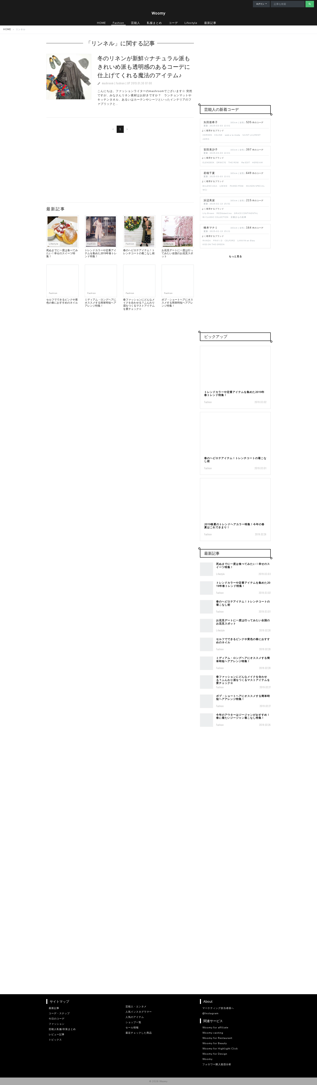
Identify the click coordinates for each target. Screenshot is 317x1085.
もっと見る (235, 256)
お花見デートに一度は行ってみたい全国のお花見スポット (177, 253)
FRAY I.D (217, 240)
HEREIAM (257, 162)
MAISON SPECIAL (255, 186)
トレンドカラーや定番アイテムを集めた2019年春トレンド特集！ (101, 253)
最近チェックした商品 (139, 1032)
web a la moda (232, 135)
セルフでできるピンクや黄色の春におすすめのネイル (62, 301)
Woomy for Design (214, 1053)
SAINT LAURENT (252, 135)
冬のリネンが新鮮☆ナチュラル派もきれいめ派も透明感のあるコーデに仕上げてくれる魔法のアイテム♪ (143, 66)
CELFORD (230, 240)
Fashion (120, 83)
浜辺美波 (209, 200)
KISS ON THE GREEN (214, 244)
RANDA (207, 240)
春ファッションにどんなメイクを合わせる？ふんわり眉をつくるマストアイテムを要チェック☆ (139, 304)
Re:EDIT (245, 162)
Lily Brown (208, 213)
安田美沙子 (211, 149)
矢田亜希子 (211, 122)
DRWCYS (221, 162)
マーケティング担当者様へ (218, 1008)
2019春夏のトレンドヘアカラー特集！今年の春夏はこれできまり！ (234, 525)
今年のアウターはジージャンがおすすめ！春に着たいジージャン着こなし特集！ (243, 716)
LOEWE (223, 186)
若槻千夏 (209, 173)
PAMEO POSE (237, 186)
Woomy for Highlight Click (220, 1048)
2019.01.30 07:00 (141, 83)
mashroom (108, 83)
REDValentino (224, 213)
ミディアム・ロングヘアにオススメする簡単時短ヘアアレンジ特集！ (100, 303)
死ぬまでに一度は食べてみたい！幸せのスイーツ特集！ (62, 253)
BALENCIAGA (210, 186)
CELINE (218, 135)
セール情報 (132, 1027)
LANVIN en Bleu (246, 240)
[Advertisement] (120, 169)
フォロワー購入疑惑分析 (216, 1064)
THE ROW (233, 162)
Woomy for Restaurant (217, 1038)
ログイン (260, 4)
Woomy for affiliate (215, 1027)
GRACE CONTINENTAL (246, 213)
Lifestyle (53, 243)
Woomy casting (212, 1032)
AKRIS (206, 139)
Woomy (158, 13)
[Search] (288, 4)
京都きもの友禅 (238, 217)
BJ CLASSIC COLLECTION (215, 217)
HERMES (207, 135)
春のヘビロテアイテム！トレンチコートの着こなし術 (139, 251)
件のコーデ (254, 122)
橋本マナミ (211, 228)
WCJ (205, 189)
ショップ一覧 (133, 1022)
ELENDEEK (208, 162)
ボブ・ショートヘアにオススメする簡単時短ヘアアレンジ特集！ (177, 303)
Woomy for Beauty (214, 1043)
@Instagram (210, 1013)
